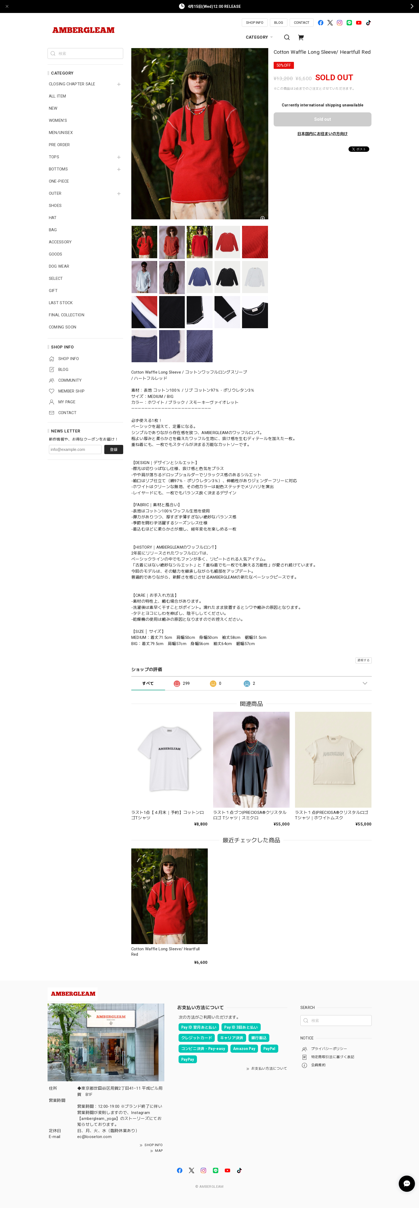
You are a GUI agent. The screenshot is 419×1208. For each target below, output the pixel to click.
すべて (148, 683)
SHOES (55, 205)
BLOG (278, 23)
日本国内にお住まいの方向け (322, 134)
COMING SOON (62, 327)
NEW (53, 108)
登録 (114, 449)
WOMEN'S (58, 120)
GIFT (53, 290)
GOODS (55, 254)
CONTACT (301, 23)
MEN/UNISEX (61, 132)
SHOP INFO (254, 23)
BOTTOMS (58, 169)
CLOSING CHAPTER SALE (72, 84)
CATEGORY (260, 37)
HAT (53, 218)
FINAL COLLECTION (66, 315)
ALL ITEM (57, 96)
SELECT (56, 278)
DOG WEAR (59, 266)
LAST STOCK (61, 303)
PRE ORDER (59, 145)
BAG (53, 230)
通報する (363, 660)
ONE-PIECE (59, 181)
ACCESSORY (60, 242)
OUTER (55, 193)
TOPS (54, 157)
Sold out (322, 119)
